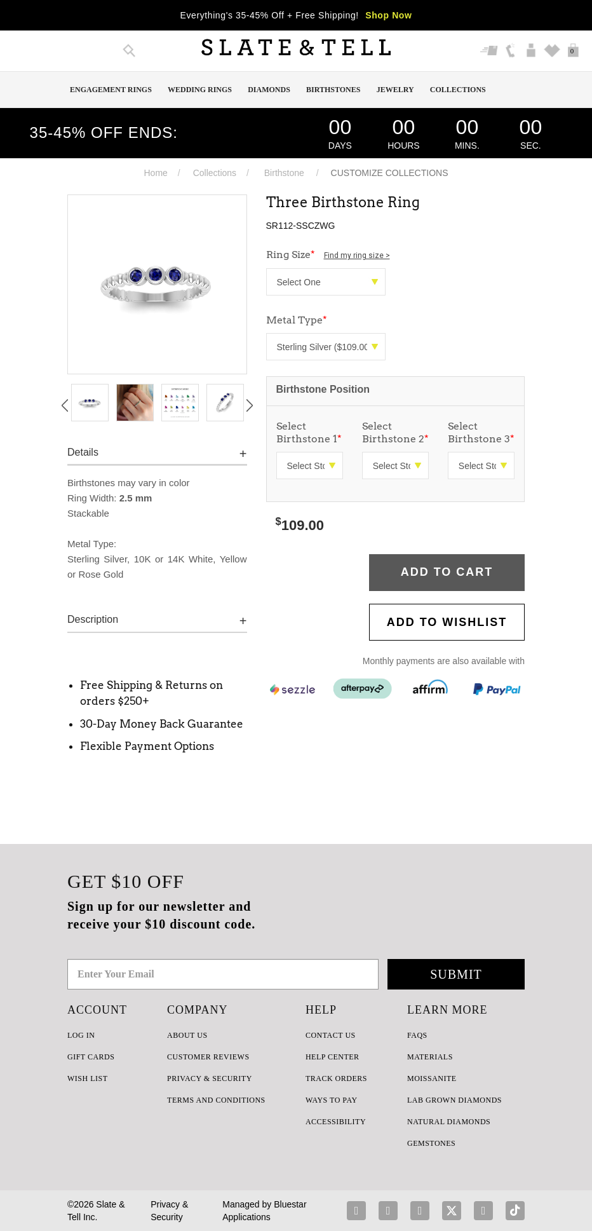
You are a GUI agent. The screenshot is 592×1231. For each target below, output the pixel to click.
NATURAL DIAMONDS (448, 1121)
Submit (456, 974)
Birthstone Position (323, 389)
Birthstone (284, 173)
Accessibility (336, 1121)
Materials (430, 1056)
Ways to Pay (332, 1100)
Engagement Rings (111, 89)
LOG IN (81, 1035)
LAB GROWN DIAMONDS (454, 1100)
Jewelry (395, 89)
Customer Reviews (208, 1056)
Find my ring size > (357, 255)
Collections (458, 89)
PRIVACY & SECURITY (209, 1078)
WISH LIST (87, 1078)
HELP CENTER (333, 1056)
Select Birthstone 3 (481, 432)
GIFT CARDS (90, 1056)
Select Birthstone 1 (309, 432)
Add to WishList (447, 622)
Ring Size (328, 254)
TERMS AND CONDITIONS (216, 1100)
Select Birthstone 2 (395, 432)
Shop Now (388, 15)
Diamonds (269, 89)
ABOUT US (187, 1035)
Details (82, 452)
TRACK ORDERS (336, 1078)
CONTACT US (331, 1035)
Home (155, 173)
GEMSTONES (431, 1143)
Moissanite (432, 1078)
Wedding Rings (200, 89)
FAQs (417, 1035)
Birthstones (333, 89)
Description (92, 619)
